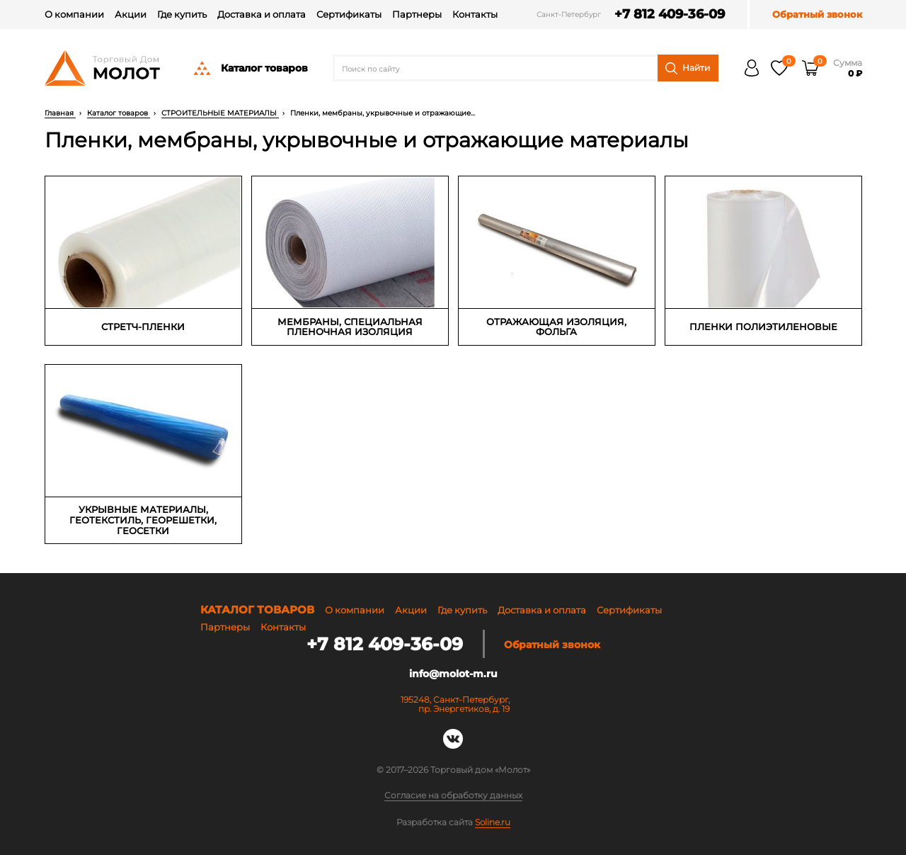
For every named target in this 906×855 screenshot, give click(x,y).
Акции (131, 14)
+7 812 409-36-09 (669, 14)
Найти (687, 68)
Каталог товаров (250, 68)
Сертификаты (349, 14)
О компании (74, 14)
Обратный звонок (817, 14)
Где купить (182, 14)
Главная (60, 113)
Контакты (475, 14)
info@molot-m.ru (453, 674)
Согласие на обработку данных (453, 795)
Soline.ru (492, 822)
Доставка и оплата (261, 14)
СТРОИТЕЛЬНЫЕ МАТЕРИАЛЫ (220, 113)
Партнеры (417, 14)
